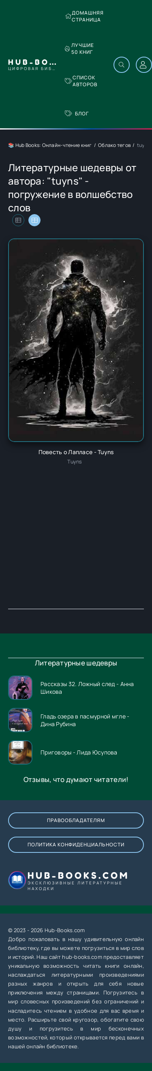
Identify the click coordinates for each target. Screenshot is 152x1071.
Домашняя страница (84, 16)
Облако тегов (114, 145)
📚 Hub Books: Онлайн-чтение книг (50, 145)
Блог (77, 113)
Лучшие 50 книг (79, 48)
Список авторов (81, 81)
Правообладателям (76, 820)
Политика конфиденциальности (76, 844)
